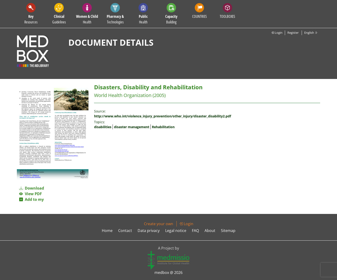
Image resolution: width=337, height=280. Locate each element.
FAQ (195, 230)
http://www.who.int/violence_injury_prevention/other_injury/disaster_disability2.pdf (162, 116)
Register (293, 32)
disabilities (102, 127)
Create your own (158, 223)
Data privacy (149, 230)
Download (31, 188)
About (210, 230)
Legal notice (175, 230)
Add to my (31, 199)
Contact (125, 230)
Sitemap (228, 230)
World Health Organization (122, 95)
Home (107, 230)
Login (276, 32)
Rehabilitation (163, 127)
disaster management (131, 127)
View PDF (30, 193)
